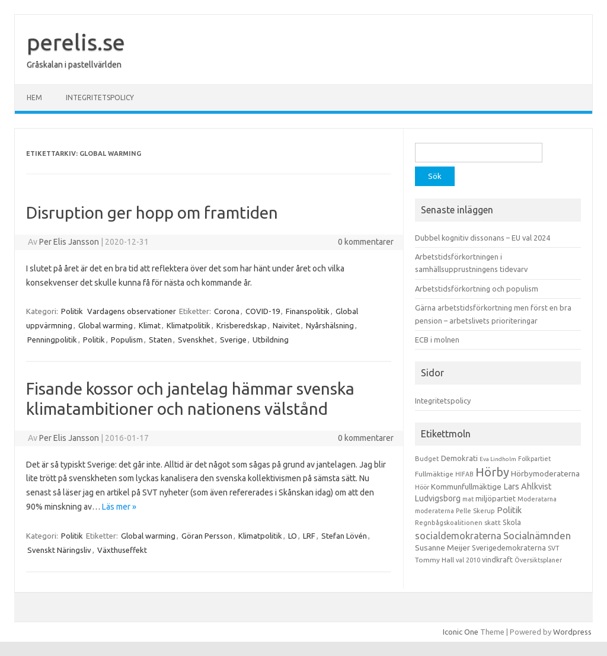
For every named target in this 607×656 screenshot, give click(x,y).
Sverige (233, 339)
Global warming (105, 325)
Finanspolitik (308, 311)
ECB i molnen (437, 339)
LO (292, 536)
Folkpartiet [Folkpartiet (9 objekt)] (534, 458)
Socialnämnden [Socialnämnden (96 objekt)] (537, 535)
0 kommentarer (366, 242)
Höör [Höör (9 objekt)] (422, 487)
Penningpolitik (52, 339)
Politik (72, 311)
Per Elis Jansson (69, 242)
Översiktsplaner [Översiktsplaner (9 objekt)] (538, 560)
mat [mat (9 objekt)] (468, 499)
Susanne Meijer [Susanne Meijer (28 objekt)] (442, 547)
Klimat (150, 325)
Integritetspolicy (100, 97)
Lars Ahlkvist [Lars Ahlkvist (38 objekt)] (527, 486)
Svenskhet (196, 339)
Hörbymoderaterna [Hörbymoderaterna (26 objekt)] (545, 473)
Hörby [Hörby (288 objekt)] (492, 472)
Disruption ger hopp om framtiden (152, 212)
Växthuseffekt (122, 550)
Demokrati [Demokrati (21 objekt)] (459, 458)
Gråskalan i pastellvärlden (74, 64)
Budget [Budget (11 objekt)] (427, 458)
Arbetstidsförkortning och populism (476, 288)
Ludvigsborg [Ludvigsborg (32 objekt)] (438, 498)
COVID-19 (262, 311)
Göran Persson (206, 536)
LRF (309, 536)
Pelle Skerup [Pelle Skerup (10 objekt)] (475, 510)
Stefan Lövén (344, 536)
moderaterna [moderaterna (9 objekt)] (434, 510)
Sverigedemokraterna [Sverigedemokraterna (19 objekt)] (509, 547)
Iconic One (460, 632)
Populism (127, 339)
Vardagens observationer (131, 311)
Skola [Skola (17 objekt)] (512, 522)
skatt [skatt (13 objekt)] (492, 522)
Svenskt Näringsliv (59, 550)
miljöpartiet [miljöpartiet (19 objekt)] (495, 498)
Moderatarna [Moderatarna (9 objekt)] (537, 499)
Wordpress (572, 632)
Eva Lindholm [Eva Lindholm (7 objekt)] (498, 459)
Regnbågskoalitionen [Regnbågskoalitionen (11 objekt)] (449, 522)
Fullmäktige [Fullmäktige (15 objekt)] (434, 474)
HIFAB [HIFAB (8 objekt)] (464, 474)
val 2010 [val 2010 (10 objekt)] (468, 560)
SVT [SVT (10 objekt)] (553, 548)
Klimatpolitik (188, 325)
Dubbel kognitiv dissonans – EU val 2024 (482, 237)
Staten (160, 339)
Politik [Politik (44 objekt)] (509, 510)
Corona (226, 311)
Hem (34, 97)
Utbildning (271, 339)
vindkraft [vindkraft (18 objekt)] (497, 559)
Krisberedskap (241, 325)
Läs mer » (119, 506)
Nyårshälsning (330, 325)
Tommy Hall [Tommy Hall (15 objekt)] (434, 560)
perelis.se (76, 42)
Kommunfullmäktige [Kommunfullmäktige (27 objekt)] (466, 486)
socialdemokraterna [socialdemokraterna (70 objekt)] (458, 535)
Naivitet (286, 325)
